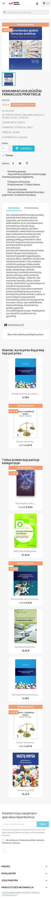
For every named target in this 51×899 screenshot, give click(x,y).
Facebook (4, 851)
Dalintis (13, 163)
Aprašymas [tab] (14, 208)
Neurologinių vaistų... (25, 503)
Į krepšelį (23, 148)
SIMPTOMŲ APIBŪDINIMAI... (25, 551)
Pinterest (27, 163)
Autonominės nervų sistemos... (25, 599)
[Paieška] (25, 12)
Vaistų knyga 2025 (25, 790)
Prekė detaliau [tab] (31, 208)
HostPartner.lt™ (10, 895)
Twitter (20, 163)
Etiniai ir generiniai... (25, 441)
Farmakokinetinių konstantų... (25, 393)
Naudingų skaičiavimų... (25, 647)
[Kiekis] (5, 149)
